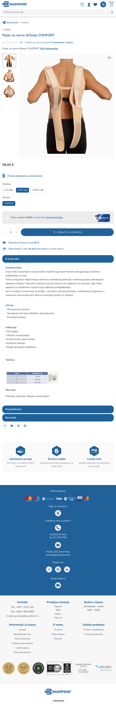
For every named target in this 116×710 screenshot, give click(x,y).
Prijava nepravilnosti (22, 642)
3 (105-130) (38, 190)
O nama (58, 629)
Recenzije (10, 417)
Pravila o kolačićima (94, 629)
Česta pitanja (58, 633)
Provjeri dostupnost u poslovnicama (24, 175)
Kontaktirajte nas (22, 633)
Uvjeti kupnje (22, 647)
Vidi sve (58, 617)
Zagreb (58, 606)
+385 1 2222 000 (25, 607)
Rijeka (58, 613)
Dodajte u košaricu (69, 232)
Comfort (9, 203)
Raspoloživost (13, 409)
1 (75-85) (8, 190)
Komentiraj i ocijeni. (62, 42)
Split (58, 610)
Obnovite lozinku (22, 651)
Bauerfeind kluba (54, 217)
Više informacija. (49, 48)
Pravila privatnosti (93, 633)
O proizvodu (12, 259)
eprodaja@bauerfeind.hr (58, 555)
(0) (21, 42)
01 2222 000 (60, 537)
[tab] (58, 259)
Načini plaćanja (22, 638)
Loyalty (22, 629)
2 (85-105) (22, 190)
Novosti (58, 638)
